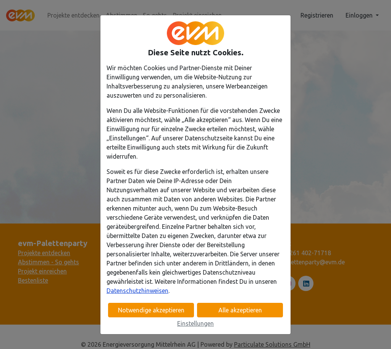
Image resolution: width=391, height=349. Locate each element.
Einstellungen (195, 323)
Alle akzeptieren (240, 310)
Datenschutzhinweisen (137, 290)
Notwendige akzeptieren (151, 310)
